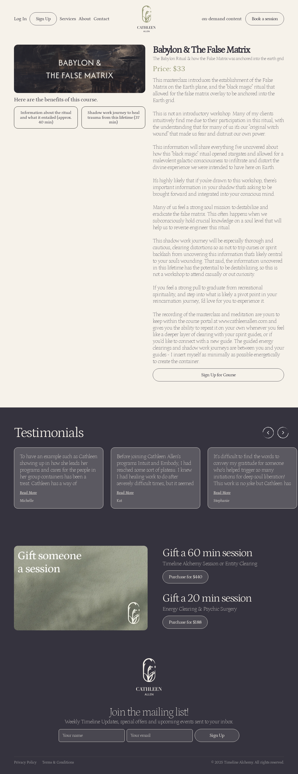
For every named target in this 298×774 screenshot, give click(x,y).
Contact (101, 18)
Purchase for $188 (185, 622)
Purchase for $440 (185, 576)
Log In (20, 18)
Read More (28, 493)
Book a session (265, 18)
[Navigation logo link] (146, 19)
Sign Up (43, 18)
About (85, 18)
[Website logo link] (149, 676)
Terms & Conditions (58, 762)
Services (68, 18)
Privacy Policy (25, 762)
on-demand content (222, 18)
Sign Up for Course (218, 374)
